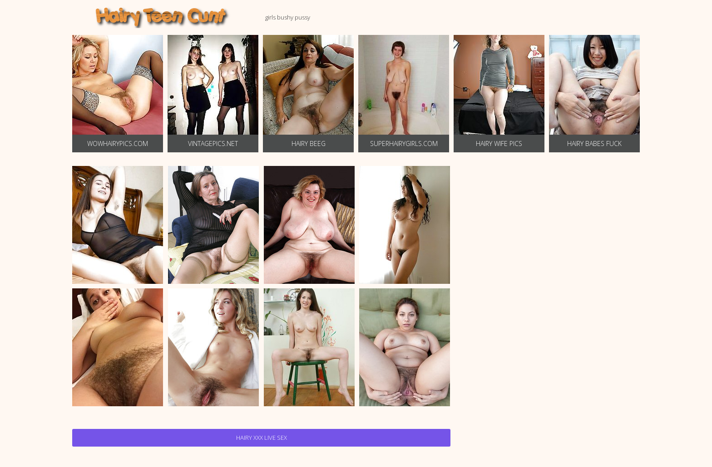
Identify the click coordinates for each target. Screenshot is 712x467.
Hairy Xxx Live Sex (261, 437)
